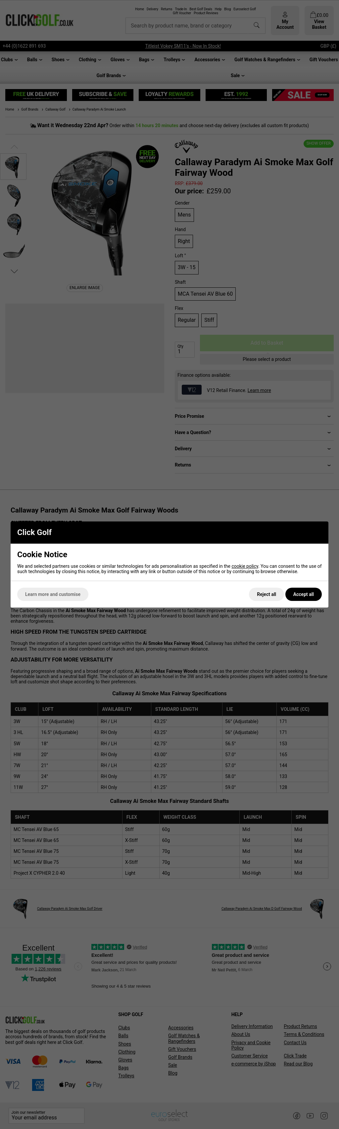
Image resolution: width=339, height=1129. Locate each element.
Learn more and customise (52, 594)
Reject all (266, 594)
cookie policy (244, 566)
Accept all (303, 594)
